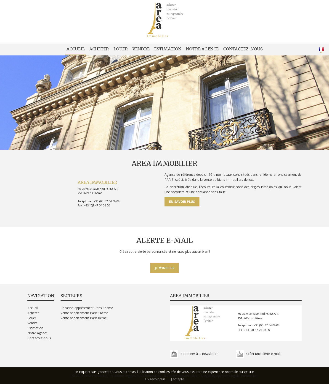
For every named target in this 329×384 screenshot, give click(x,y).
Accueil (75, 49)
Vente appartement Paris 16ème (85, 313)
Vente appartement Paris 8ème (84, 318)
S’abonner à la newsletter (199, 353)
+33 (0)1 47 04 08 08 (106, 201)
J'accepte (177, 379)
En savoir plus (182, 201)
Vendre (141, 49)
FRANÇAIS (321, 49)
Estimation (167, 49)
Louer (121, 49)
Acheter (99, 49)
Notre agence (202, 49)
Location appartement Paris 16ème (87, 308)
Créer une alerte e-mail (263, 353)
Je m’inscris (164, 268)
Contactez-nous (243, 49)
